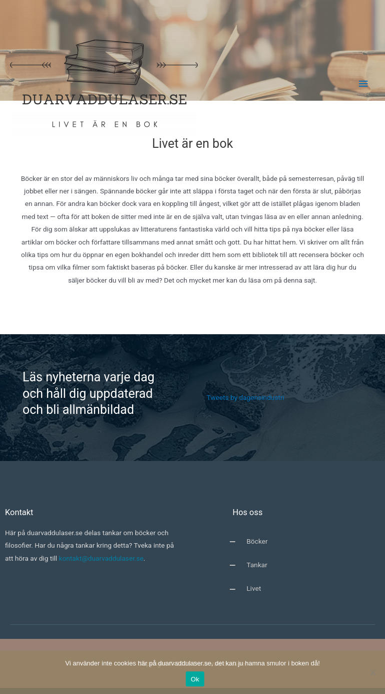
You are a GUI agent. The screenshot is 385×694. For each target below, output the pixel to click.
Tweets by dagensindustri (245, 397)
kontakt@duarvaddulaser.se (101, 558)
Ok (195, 679)
